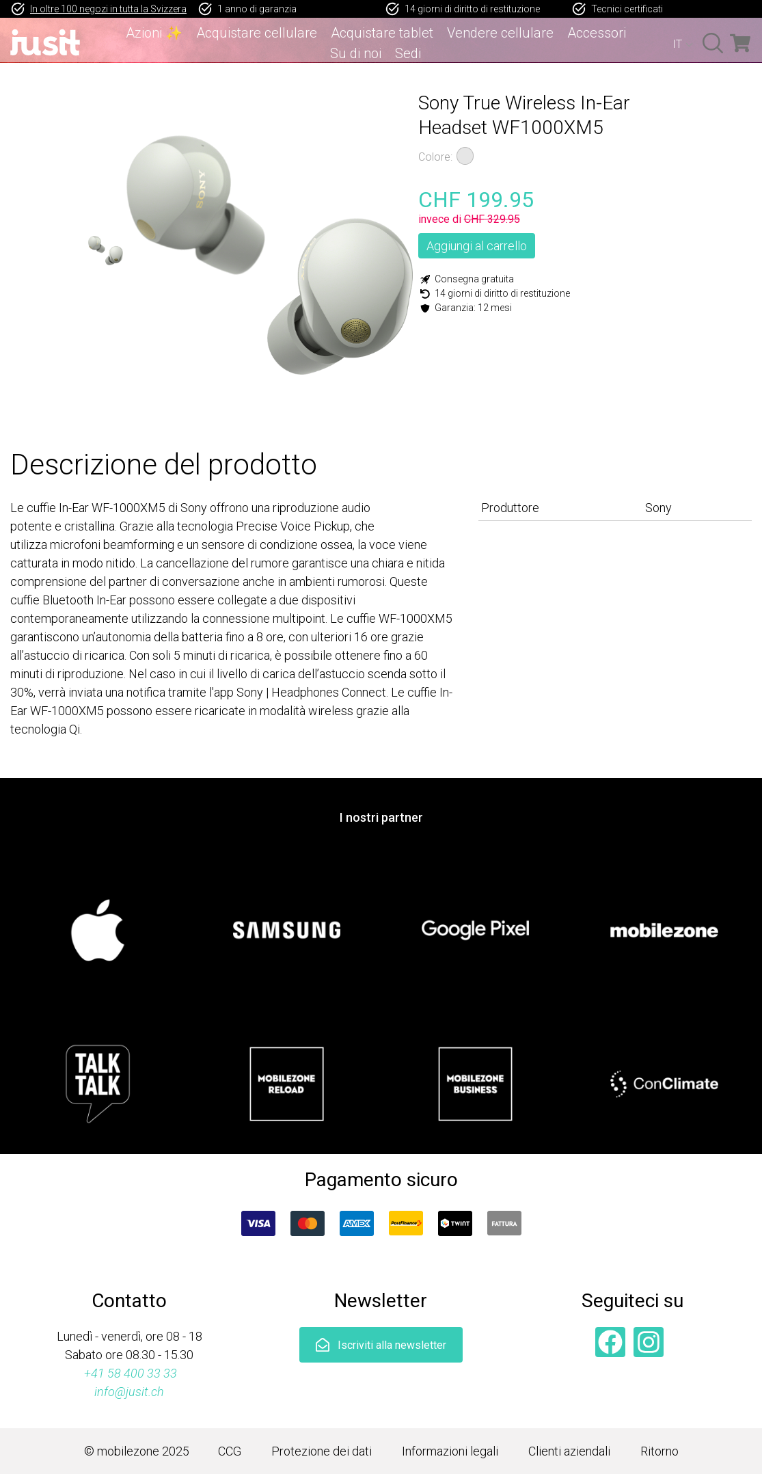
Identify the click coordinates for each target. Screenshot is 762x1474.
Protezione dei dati (321, 1451)
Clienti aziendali (569, 1451)
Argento (465, 156)
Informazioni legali (450, 1451)
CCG (229, 1451)
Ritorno (659, 1451)
